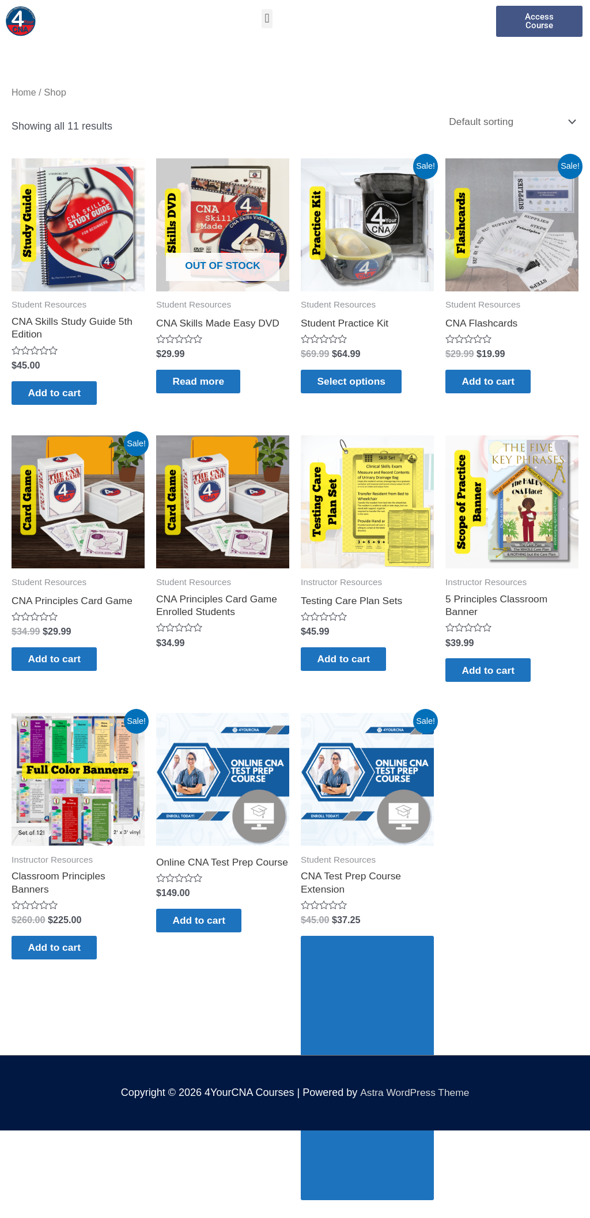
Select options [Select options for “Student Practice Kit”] (359, 383)
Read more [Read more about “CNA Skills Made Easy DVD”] (206, 383)
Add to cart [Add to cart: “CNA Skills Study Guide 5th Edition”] (62, 395)
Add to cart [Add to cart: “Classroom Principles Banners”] (62, 956)
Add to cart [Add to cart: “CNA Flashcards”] (495, 383)
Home (24, 92)
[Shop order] (507, 121)
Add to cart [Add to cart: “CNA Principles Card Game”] (62, 664)
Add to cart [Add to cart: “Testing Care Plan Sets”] (351, 664)
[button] (267, 18)
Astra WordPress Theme (414, 1103)
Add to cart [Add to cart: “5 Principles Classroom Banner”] (495, 676)
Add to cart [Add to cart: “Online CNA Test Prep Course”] (206, 940)
